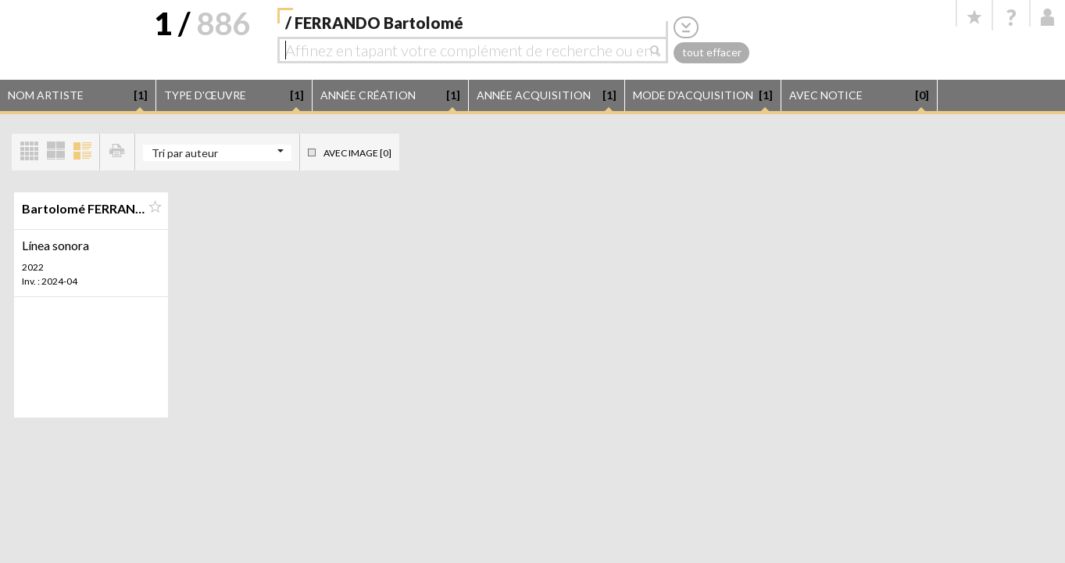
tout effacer (712, 52)
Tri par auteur (185, 153)
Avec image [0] (357, 153)
